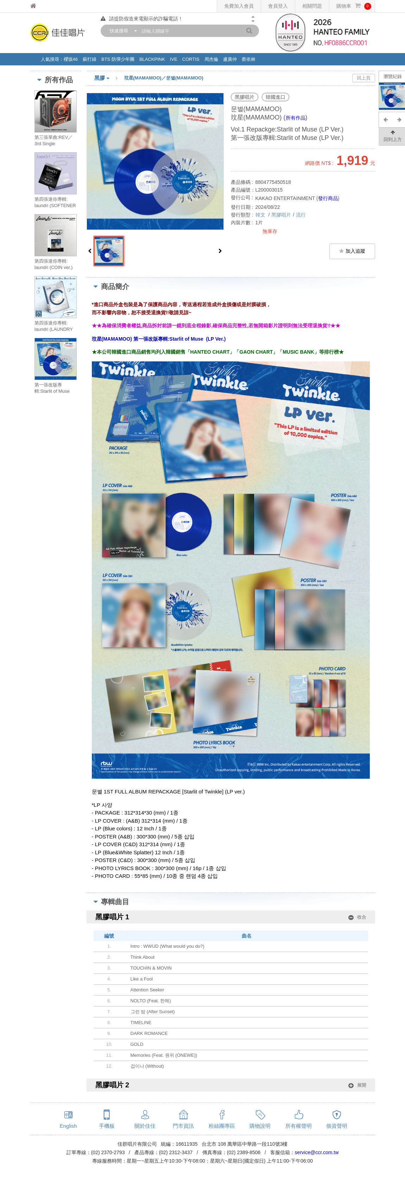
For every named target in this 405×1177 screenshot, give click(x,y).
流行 (301, 215)
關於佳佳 (145, 1126)
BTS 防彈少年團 (117, 59)
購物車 (353, 6)
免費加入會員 (239, 6)
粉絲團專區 (222, 1126)
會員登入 (278, 6)
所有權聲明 (298, 1126)
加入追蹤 (352, 251)
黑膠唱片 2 (230, 1085)
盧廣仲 (230, 59)
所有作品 (295, 118)
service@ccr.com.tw (317, 1152)
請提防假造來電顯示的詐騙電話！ (142, 18)
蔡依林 (248, 59)
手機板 (107, 1126)
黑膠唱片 (281, 215)
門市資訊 (183, 1126)
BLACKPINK (152, 59)
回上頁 (364, 78)
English (68, 1126)
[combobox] (121, 31)
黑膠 (109, 78)
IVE (173, 59)
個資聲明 (336, 1126)
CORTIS (191, 59)
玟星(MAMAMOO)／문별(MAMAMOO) (163, 78)
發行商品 (328, 198)
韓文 (261, 215)
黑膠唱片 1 (230, 917)
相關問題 (312, 6)
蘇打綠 (89, 59)
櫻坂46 (71, 59)
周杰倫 (211, 59)
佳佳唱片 (46, 6)
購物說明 (260, 1126)
